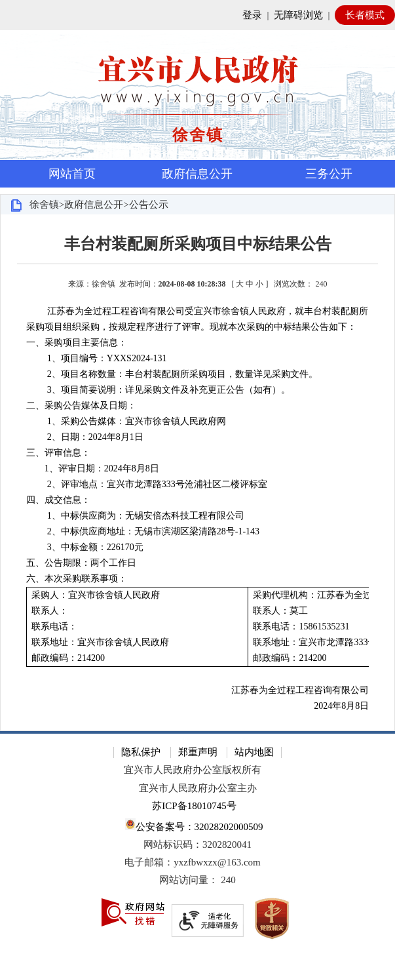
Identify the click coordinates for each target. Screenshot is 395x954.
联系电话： (54, 626)
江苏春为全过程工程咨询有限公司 (300, 690)
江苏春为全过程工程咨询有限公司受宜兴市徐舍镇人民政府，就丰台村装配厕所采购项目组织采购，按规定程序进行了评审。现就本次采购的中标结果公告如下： (197, 319)
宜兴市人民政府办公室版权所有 (192, 770)
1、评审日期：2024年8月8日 (92, 468)
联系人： (49, 611)
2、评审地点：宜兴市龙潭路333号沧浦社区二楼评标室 (157, 484)
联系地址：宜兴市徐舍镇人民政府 (100, 642)
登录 (252, 15)
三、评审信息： (58, 453)
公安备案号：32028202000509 (194, 825)
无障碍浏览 (298, 15)
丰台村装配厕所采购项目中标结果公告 (197, 243)
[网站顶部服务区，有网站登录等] (197, 15)
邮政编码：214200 (68, 658)
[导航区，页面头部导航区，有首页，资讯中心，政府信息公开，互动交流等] (197, 174)
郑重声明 (197, 752)
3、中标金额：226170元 (95, 547)
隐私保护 (140, 752)
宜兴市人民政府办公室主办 (198, 788)
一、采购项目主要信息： (76, 343)
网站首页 (72, 173)
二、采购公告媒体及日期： (81, 405)
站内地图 (254, 752)
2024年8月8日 (341, 706)
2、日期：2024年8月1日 (95, 437)
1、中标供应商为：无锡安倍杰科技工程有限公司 (145, 516)
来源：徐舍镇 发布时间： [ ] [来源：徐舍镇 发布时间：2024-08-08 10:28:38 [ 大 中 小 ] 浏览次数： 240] (198, 283)
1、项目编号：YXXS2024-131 (107, 358)
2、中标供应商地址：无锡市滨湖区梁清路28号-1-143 (153, 531)
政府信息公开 (197, 173)
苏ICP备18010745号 (194, 806)
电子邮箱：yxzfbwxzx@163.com (192, 862)
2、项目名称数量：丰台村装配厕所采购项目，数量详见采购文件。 (182, 374)
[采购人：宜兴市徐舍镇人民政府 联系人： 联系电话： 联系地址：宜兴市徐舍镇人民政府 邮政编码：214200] (137, 627)
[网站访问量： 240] (197, 880)
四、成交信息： (58, 500)
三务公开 (328, 173)
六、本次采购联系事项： (76, 579)
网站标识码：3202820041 (197, 844)
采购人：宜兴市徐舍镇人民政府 (95, 595)
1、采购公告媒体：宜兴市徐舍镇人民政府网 (136, 421)
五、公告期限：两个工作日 (81, 563)
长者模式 (365, 15)
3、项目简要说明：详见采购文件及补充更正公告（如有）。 (168, 390)
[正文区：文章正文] (197, 472)
